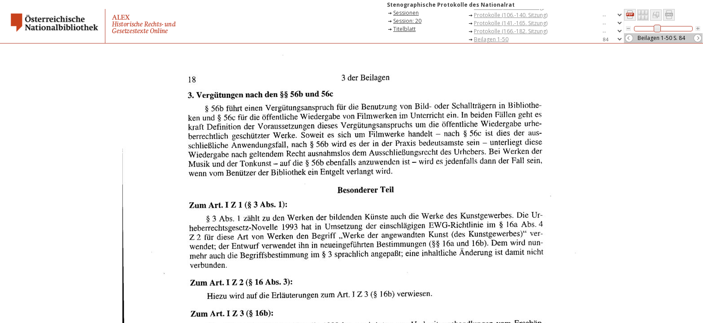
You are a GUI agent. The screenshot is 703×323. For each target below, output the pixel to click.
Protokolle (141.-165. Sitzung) (510, 23)
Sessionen (406, 13)
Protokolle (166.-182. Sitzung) (510, 31)
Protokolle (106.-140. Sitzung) (510, 15)
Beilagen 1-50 (491, 39)
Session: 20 (407, 21)
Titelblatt (404, 29)
